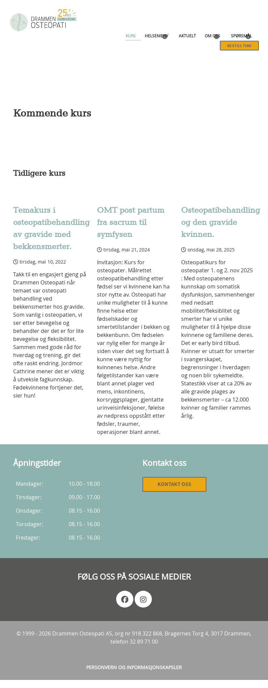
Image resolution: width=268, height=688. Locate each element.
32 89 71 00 (144, 641)
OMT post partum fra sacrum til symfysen (130, 223)
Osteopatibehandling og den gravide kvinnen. (220, 223)
